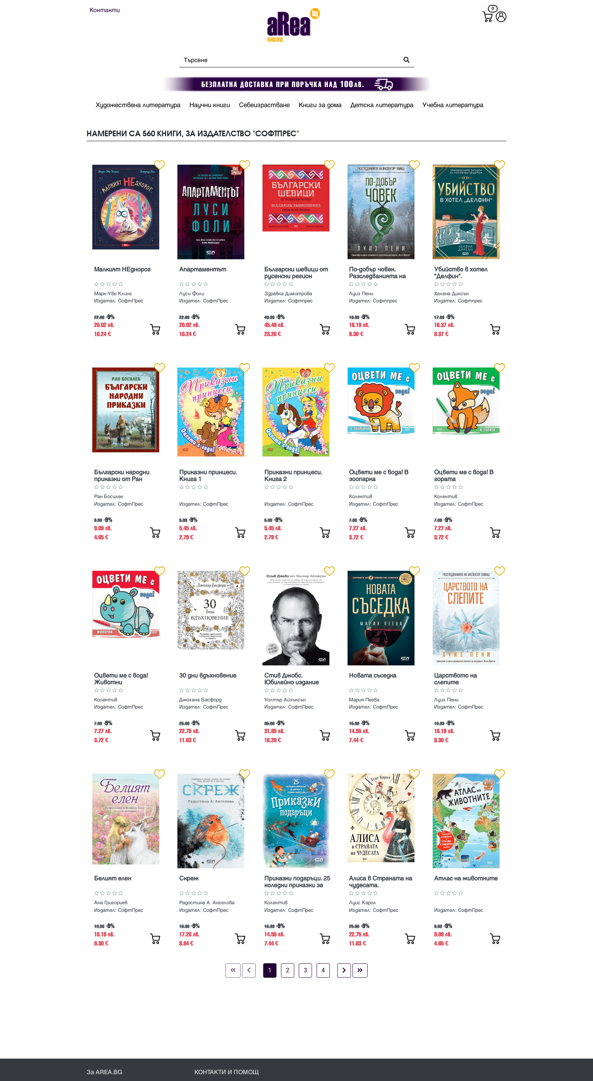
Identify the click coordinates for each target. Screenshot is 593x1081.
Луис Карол (362, 903)
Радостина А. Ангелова (206, 903)
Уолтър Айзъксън (285, 700)
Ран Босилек (108, 497)
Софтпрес (300, 301)
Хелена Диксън (451, 294)
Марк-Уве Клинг (113, 294)
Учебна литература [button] (452, 105)
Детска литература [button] (382, 105)
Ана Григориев (110, 903)
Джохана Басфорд (200, 700)
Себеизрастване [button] (264, 105)
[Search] (286, 60)
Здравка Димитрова (288, 294)
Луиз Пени (361, 294)
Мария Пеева (364, 700)
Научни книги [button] (209, 105)
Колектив (360, 497)
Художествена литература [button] (138, 105)
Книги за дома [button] (320, 105)
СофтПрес (130, 301)
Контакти (105, 10)
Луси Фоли (191, 294)
